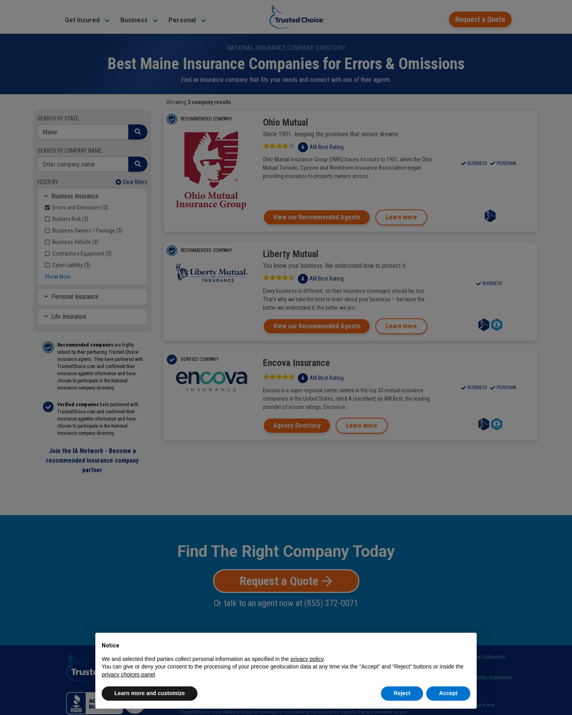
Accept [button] (448, 693)
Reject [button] (402, 693)
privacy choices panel (128, 674)
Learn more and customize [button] (149, 693)
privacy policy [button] (306, 659)
